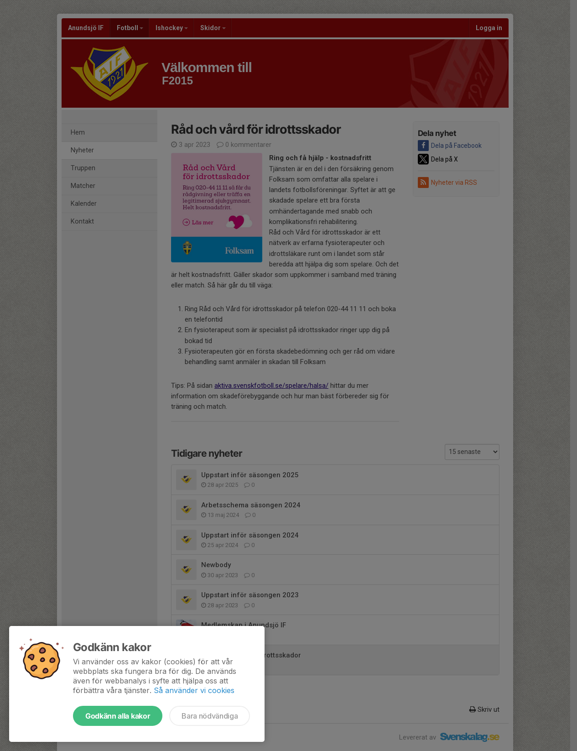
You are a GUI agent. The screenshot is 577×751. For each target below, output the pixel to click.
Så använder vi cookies (194, 690)
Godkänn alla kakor (117, 715)
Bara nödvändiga (210, 715)
